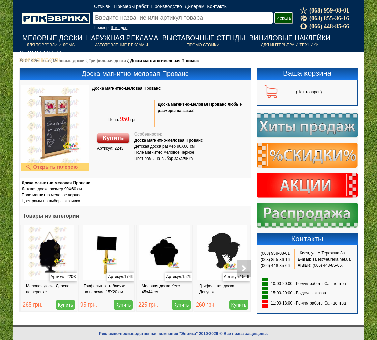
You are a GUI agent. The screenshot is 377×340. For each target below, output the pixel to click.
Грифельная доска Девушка (216, 289)
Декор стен (40, 53)
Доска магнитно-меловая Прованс (126, 88)
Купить (113, 138)
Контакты (217, 6)
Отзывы (102, 6)
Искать (283, 18)
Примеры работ (131, 6)
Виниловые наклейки (289, 38)
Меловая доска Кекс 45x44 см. (161, 289)
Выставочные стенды (203, 38)
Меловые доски (52, 38)
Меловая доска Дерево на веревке (47, 289)
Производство (166, 6)
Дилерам (194, 6)
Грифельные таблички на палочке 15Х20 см (104, 289)
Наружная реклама (122, 38)
